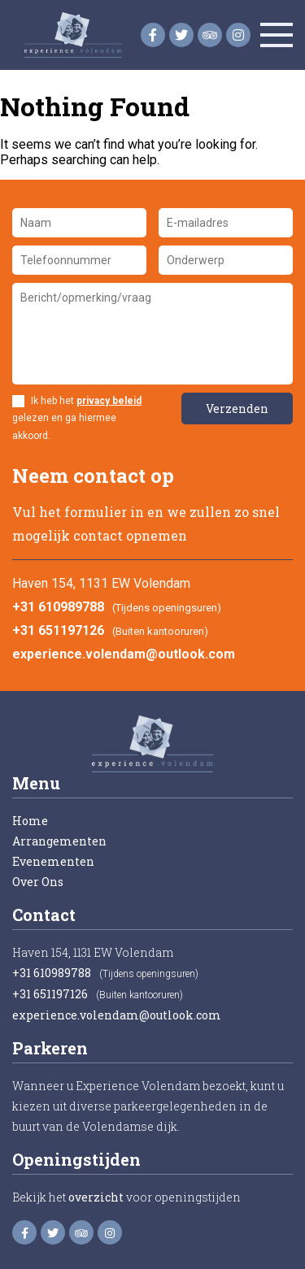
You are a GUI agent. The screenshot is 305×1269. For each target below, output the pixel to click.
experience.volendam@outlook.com (123, 654)
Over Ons (37, 881)
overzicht (96, 1197)
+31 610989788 (58, 607)
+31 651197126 (58, 630)
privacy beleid (109, 400)
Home (30, 820)
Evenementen (53, 861)
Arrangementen (59, 841)
